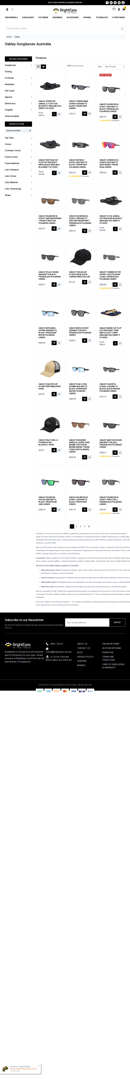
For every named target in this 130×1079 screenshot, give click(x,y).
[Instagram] (119, 2)
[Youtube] (123, 2)
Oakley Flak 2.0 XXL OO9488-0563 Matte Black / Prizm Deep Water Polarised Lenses (78, 389)
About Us (82, 644)
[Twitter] (111, 2)
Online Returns (110, 644)
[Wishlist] (114, 9)
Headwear (57, 17)
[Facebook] (107, 2)
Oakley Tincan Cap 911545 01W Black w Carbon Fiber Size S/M (79, 274)
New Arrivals (11, 17)
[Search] (122, 28)
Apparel (87, 17)
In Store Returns (111, 648)
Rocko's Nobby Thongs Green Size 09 (23, 1069)
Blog (80, 652)
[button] (12, 9)
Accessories (73, 17)
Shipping (82, 661)
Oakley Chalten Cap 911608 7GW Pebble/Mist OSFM (50, 386)
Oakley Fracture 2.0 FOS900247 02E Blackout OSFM (48, 442)
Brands (81, 665)
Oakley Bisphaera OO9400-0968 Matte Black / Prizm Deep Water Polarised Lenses (48, 333)
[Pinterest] (115, 2)
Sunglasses (28, 17)
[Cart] (124, 9)
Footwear (43, 17)
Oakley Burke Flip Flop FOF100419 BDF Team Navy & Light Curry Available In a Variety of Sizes (111, 333)
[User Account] (7, 9)
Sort (99, 67)
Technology (102, 17)
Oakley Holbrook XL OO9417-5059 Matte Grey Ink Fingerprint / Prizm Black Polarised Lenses (80, 220)
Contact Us (83, 648)
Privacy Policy (85, 656)
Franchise (107, 652)
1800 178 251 (55, 644)
